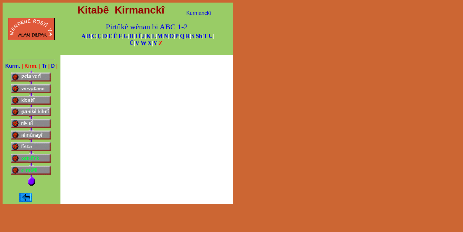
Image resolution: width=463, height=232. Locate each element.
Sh (199, 36)
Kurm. (12, 66)
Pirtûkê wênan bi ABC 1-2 (147, 27)
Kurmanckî (198, 13)
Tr (44, 66)
